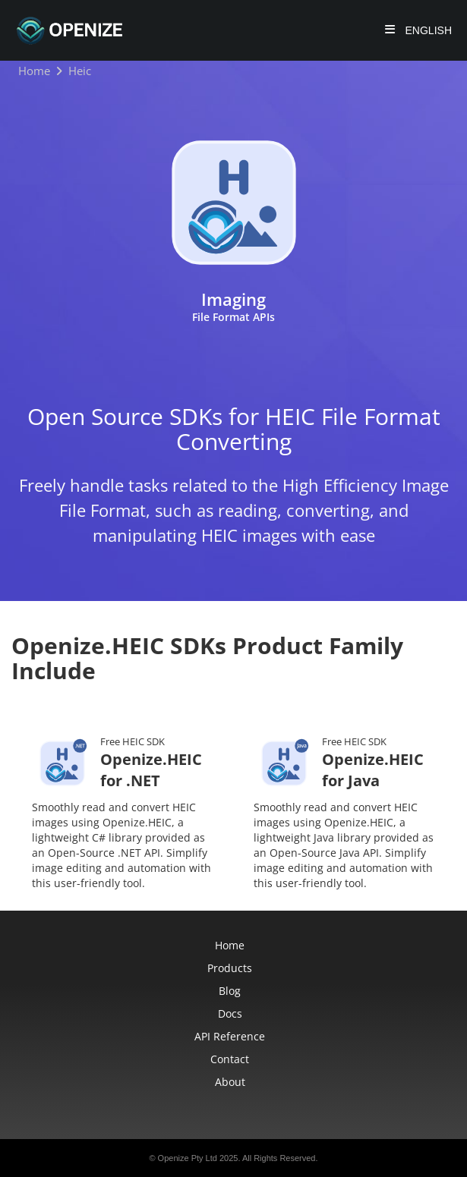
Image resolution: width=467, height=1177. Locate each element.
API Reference (229, 1036)
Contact (229, 1059)
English (427, 30)
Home (230, 945)
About (230, 1082)
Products (229, 968)
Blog (230, 990)
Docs (230, 1013)
